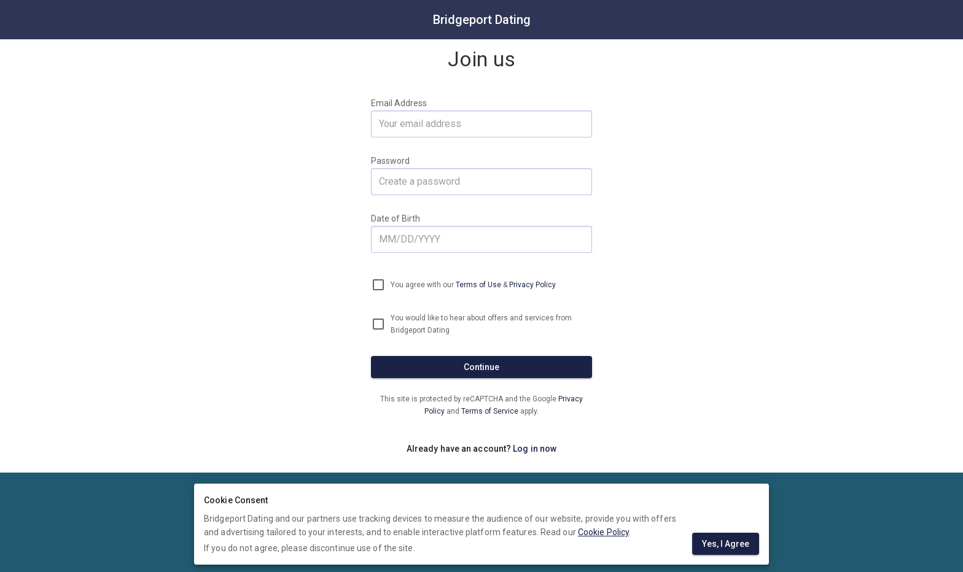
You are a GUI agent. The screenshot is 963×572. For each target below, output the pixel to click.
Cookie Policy (603, 532)
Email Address (399, 103)
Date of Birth (395, 218)
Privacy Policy (532, 284)
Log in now (534, 449)
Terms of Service (490, 411)
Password (390, 161)
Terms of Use (478, 284)
